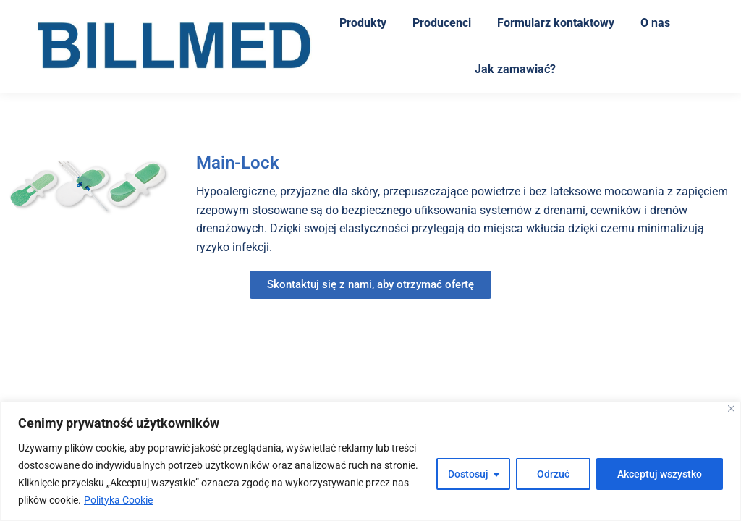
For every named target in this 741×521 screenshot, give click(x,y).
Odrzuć (553, 474)
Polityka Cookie (118, 500)
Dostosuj (468, 474)
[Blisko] (731, 408)
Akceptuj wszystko (659, 474)
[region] (370, 461)
